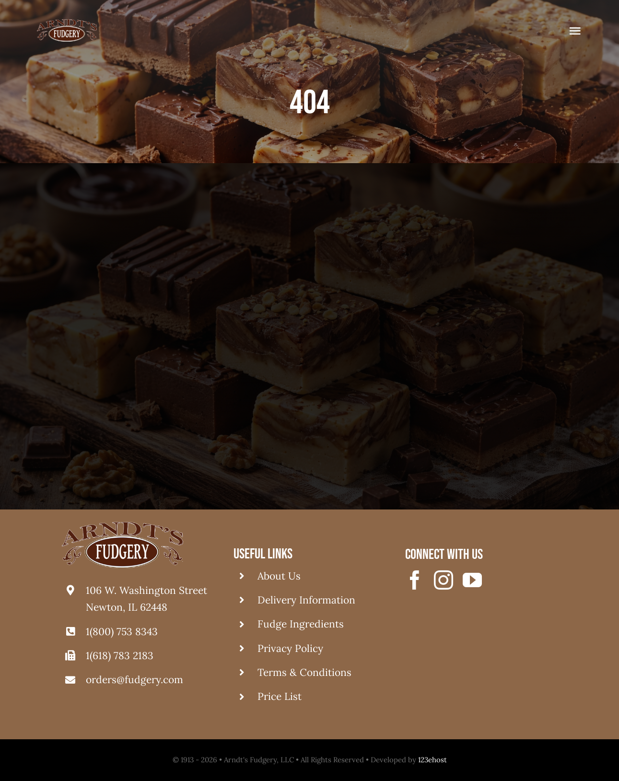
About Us (279, 575)
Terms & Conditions (304, 672)
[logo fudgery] (67, 23)
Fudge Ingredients (300, 623)
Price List (279, 696)
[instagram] (443, 580)
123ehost (432, 759)
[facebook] (414, 580)
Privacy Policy (290, 648)
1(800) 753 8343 (122, 631)
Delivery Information (306, 599)
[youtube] (472, 580)
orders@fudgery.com (134, 679)
